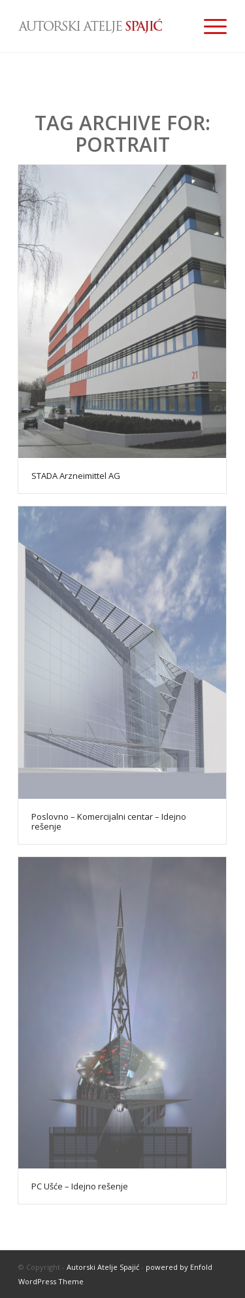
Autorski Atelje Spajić (103, 1267)
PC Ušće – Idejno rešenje (79, 1186)
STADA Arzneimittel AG (75, 476)
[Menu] (209, 26)
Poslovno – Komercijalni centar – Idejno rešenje (108, 821)
